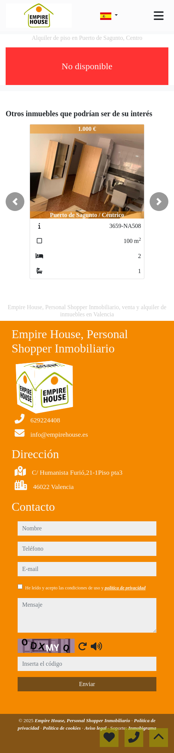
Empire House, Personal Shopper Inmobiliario (82, 720)
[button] (15, 201)
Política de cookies (62, 728)
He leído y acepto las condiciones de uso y (85, 588)
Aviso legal (96, 728)
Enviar (87, 684)
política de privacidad (125, 588)
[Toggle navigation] (158, 16)
